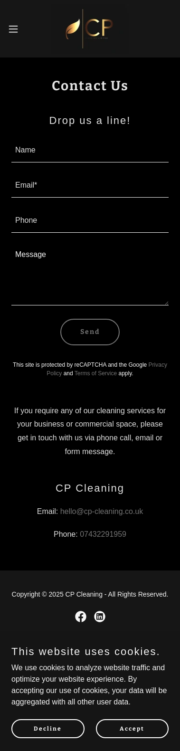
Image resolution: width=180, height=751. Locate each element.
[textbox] (90, 150)
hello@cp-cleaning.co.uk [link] (101, 511)
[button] (16, 28)
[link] (90, 29)
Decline (48, 728)
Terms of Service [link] (96, 373)
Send (90, 332)
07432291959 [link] (103, 534)
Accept (132, 728)
